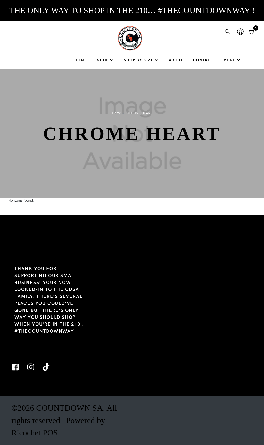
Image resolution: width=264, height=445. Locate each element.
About (176, 59)
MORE (229, 59)
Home (81, 59)
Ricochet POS (34, 432)
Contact (203, 59)
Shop (103, 59)
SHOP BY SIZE (139, 59)
